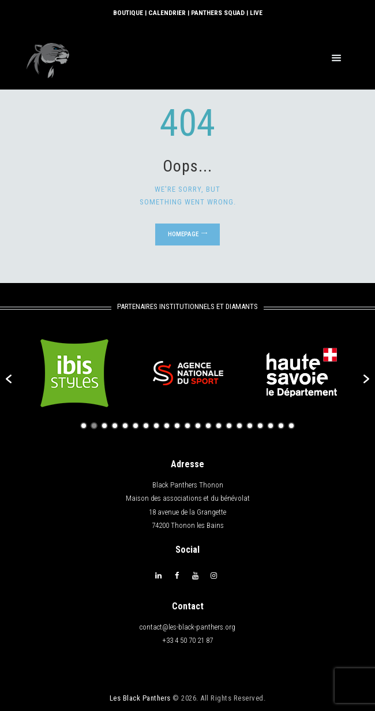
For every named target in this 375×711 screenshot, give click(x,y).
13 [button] (208, 425)
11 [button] (187, 425)
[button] (8, 378)
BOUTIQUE (129, 12)
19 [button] (270, 425)
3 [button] (104, 425)
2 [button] (94, 425)
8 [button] (156, 425)
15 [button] (229, 425)
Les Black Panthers (140, 697)
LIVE (254, 12)
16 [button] (239, 425)
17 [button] (249, 425)
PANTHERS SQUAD (216, 12)
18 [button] (260, 425)
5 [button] (125, 425)
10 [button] (177, 425)
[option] (74, 372)
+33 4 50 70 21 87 (187, 639)
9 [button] (166, 425)
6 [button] (135, 425)
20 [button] (281, 425)
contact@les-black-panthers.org (187, 626)
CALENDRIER (167, 12)
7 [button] (145, 425)
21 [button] (291, 425)
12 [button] (197, 425)
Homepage (183, 233)
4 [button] (114, 425)
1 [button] (83, 425)
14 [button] (218, 425)
